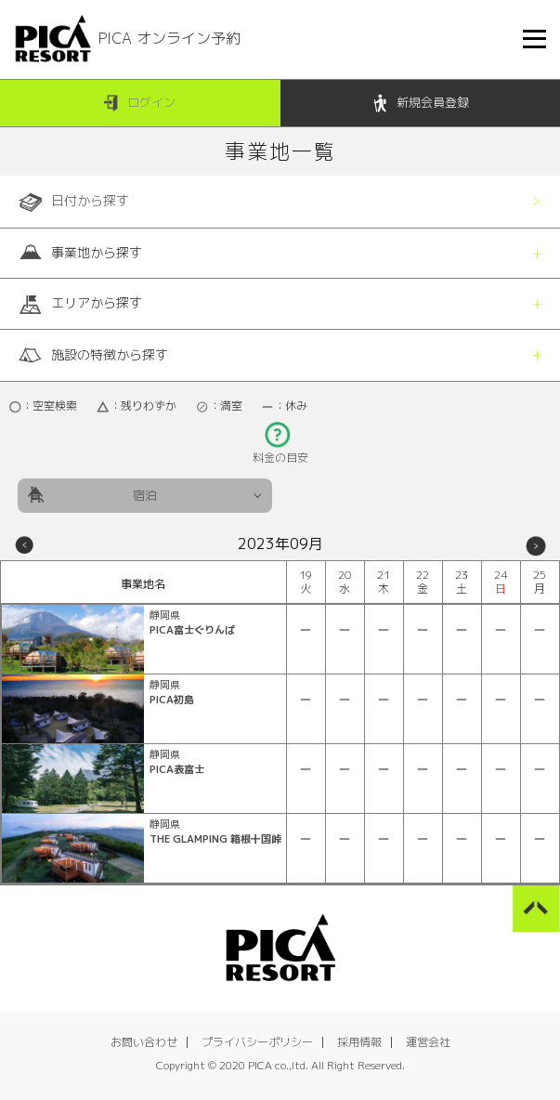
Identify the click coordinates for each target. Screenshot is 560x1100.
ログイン (140, 103)
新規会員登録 (420, 103)
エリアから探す (80, 304)
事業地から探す (80, 253)
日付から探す (74, 202)
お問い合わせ (144, 1042)
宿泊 (145, 495)
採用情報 (359, 1042)
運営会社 (428, 1042)
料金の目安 (280, 452)
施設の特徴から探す (93, 355)
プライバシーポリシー (257, 1042)
